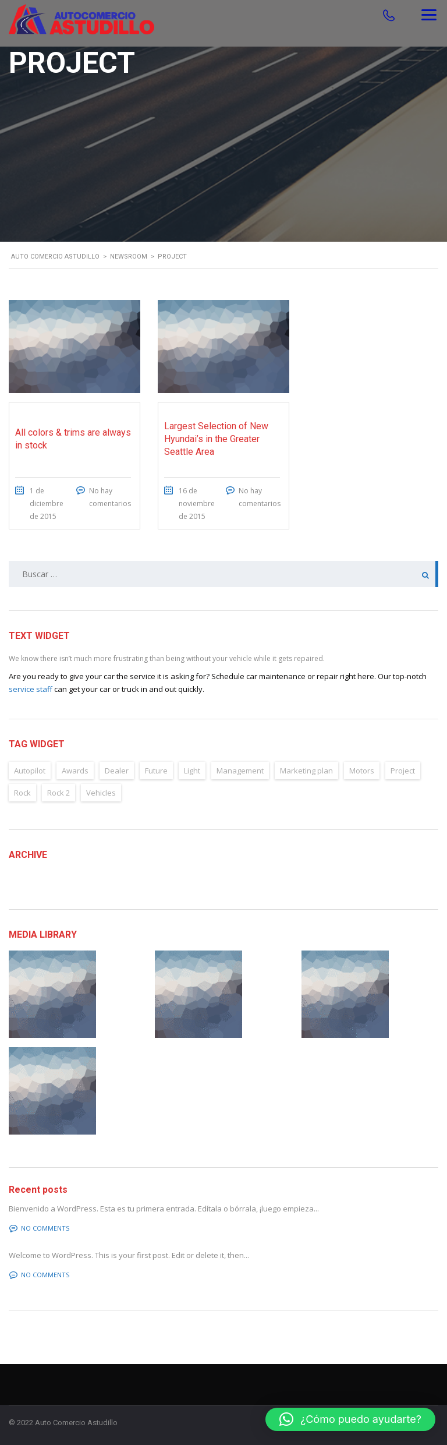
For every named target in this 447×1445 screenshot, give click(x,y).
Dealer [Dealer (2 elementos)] (117, 770)
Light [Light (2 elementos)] (192, 770)
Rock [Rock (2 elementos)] (22, 792)
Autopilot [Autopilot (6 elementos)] (29, 770)
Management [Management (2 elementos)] (240, 770)
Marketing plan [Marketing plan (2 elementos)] (306, 770)
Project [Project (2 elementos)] (403, 770)
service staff (30, 689)
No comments (39, 1228)
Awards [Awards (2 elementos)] (75, 770)
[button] (350, 1419)
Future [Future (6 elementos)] (156, 770)
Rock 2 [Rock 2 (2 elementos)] (58, 792)
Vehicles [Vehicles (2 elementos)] (101, 792)
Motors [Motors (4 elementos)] (361, 770)
